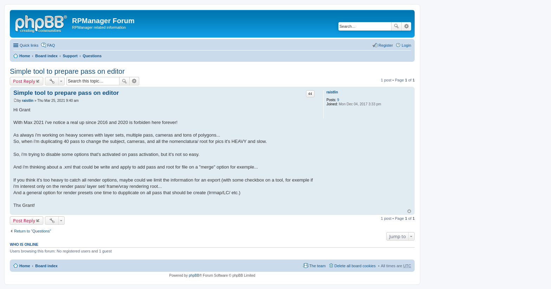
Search (396, 26)
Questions (92, 56)
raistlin (332, 92)
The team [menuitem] (317, 266)
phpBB (194, 275)
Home (24, 56)
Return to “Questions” (32, 231)
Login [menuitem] (406, 45)
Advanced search (406, 26)
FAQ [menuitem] (51, 45)
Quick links (29, 45)
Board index (46, 56)
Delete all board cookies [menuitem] (355, 266)
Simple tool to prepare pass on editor (67, 71)
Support (70, 56)
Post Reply (24, 81)
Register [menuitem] (385, 45)
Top (409, 211)
